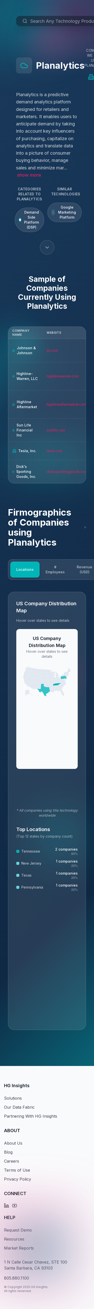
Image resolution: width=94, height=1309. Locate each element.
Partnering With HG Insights (30, 1116)
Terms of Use (17, 1170)
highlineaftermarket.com (66, 404)
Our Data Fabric (19, 1107)
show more (29, 175)
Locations (25, 569)
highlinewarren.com (63, 376)
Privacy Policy (17, 1179)
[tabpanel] (47, 811)
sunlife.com (56, 430)
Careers (11, 1161)
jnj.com (52, 350)
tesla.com (54, 451)
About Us (13, 1143)
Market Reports (19, 1248)
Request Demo (18, 1230)
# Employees (55, 569)
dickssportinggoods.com (67, 471)
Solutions (13, 1098)
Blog (8, 1152)
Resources (14, 1239)
